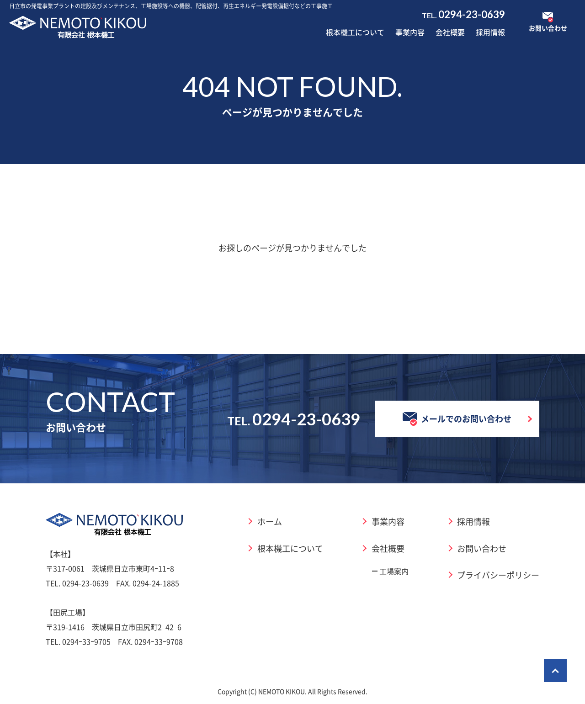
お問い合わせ (481, 548)
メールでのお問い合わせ (457, 419)
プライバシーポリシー (498, 575)
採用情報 (490, 31)
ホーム (269, 521)
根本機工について (355, 31)
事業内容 (410, 31)
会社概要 (450, 31)
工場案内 (394, 571)
